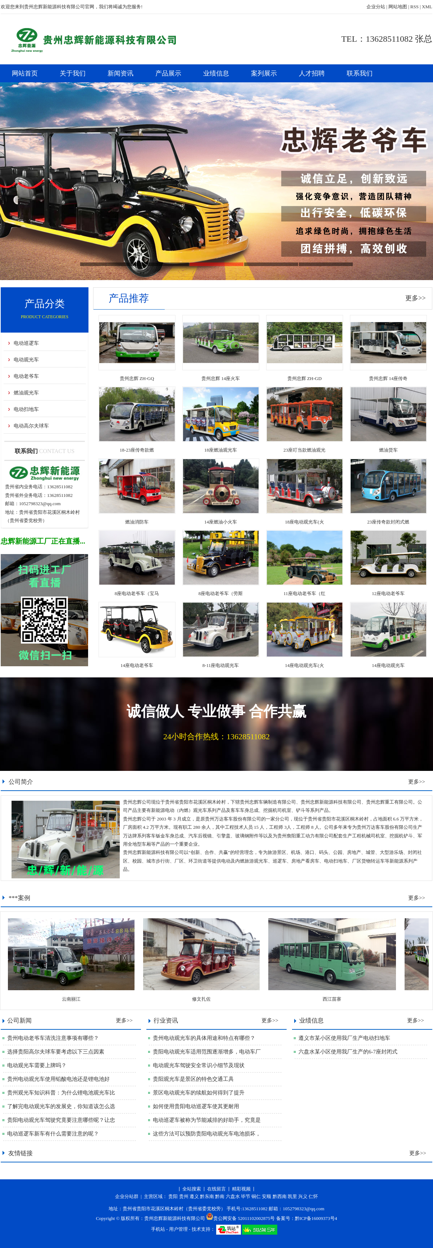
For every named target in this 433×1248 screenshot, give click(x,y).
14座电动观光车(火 (304, 665)
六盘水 (233, 1196)
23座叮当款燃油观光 (304, 450)
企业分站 (375, 6)
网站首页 (25, 73)
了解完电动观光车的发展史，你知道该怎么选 (61, 1106)
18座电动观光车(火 (304, 522)
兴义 (302, 1196)
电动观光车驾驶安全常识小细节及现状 (199, 1065)
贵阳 (173, 1196)
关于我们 (73, 73)
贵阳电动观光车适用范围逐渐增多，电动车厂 (207, 1052)
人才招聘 (312, 73)
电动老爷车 (26, 376)
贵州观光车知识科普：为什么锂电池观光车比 (61, 1093)
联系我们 (360, 73)
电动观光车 (26, 359)
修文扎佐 (218, 999)
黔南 (219, 1196)
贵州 (183, 1196)
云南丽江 (88, 999)
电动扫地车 (26, 409)
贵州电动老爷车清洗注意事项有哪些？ (53, 1038)
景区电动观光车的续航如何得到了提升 (199, 1093)
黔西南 (280, 1196)
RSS (414, 6)
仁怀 (313, 1196)
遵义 (194, 1196)
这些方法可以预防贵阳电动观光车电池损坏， (207, 1134)
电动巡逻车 (26, 343)
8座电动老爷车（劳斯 (221, 593)
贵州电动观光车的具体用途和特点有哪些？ (204, 1038)
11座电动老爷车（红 (304, 593)
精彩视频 (241, 1189)
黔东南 (207, 1196)
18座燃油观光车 (220, 450)
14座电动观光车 (388, 665)
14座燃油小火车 (220, 522)
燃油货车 (388, 450)
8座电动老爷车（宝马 (137, 593)
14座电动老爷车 (136, 665)
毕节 (245, 1196)
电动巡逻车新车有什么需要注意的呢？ (53, 1134)
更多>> (415, 298)
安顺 (266, 1196)
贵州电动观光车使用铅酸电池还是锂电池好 (58, 1079)
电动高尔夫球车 (31, 426)
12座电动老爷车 (388, 593)
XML (427, 6)
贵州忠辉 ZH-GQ (137, 378)
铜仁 (256, 1196)
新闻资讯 (120, 73)
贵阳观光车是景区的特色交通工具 (193, 1079)
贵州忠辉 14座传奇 (388, 378)
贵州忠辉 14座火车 (220, 378)
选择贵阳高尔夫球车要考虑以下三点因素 (55, 1052)
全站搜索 (191, 1189)
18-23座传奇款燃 (137, 450)
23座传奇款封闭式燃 (388, 522)
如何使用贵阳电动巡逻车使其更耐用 (196, 1106)
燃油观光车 (26, 393)
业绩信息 (216, 73)
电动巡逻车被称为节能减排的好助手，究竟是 (207, 1120)
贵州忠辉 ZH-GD (304, 378)
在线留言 (216, 1189)
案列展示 (264, 73)
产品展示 (168, 73)
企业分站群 (126, 1196)
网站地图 (397, 6)
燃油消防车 (137, 522)
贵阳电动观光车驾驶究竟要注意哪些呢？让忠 (61, 1120)
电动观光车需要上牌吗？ (37, 1065)
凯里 (292, 1196)
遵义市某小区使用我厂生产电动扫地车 (344, 1038)
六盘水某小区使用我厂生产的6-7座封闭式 (347, 1052)
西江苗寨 (349, 999)
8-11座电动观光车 (220, 665)
